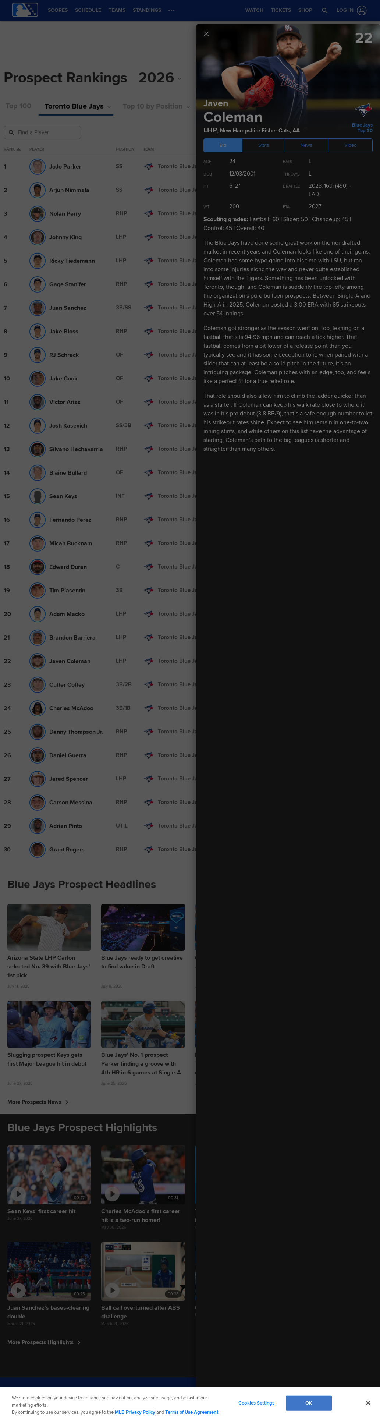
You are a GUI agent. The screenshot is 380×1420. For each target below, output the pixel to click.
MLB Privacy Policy (135, 1412)
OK (308, 1403)
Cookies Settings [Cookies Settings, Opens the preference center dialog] (256, 1403)
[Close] (368, 1403)
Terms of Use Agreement (191, 1412)
